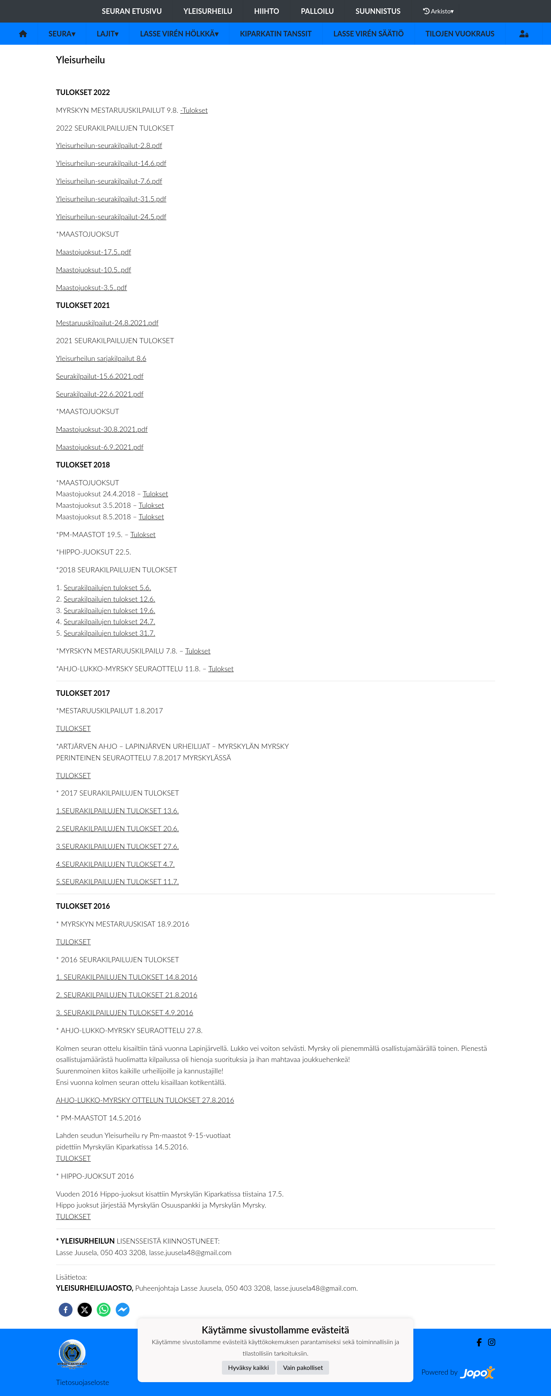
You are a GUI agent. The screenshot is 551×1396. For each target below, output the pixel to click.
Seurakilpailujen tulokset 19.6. (109, 610)
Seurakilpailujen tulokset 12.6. (109, 598)
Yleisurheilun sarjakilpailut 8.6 (101, 358)
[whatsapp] (104, 1310)
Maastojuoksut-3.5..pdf (91, 287)
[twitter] (85, 1310)
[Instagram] (488, 1342)
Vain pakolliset (303, 1367)
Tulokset (155, 493)
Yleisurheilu (208, 11)
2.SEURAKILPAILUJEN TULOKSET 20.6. (117, 828)
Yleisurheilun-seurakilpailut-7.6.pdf (109, 181)
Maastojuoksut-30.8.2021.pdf (102, 429)
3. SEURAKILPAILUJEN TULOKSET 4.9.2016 (124, 1012)
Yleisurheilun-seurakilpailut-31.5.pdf (111, 198)
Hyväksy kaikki (248, 1367)
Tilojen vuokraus (460, 33)
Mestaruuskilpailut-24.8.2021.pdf (107, 322)
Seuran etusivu (132, 11)
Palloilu (317, 11)
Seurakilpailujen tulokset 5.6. (107, 587)
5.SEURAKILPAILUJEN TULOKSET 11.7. (117, 881)
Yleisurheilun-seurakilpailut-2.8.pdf (109, 145)
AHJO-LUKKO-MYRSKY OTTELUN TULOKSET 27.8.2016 (145, 1100)
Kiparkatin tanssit (276, 33)
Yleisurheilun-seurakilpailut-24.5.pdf (111, 216)
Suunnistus (378, 11)
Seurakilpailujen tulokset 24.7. (109, 621)
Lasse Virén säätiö (368, 33)
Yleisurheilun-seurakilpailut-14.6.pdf (111, 163)
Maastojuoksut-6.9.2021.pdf (100, 447)
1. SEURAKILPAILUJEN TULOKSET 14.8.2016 (126, 976)
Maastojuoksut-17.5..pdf (93, 251)
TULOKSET (73, 728)
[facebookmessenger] (123, 1310)
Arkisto (438, 11)
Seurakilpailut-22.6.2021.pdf (100, 393)
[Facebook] (476, 1342)
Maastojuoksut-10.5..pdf (93, 269)
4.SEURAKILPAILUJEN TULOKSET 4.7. (115, 864)
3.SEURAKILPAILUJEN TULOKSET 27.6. (117, 846)
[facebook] (66, 1310)
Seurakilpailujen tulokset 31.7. (109, 633)
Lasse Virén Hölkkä (179, 33)
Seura (62, 33)
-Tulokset (194, 110)
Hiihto (266, 11)
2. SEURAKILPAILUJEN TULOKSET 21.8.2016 (126, 994)
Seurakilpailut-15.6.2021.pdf (100, 376)
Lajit (108, 33)
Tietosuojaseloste (82, 1382)
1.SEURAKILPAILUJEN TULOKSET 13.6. (117, 810)
